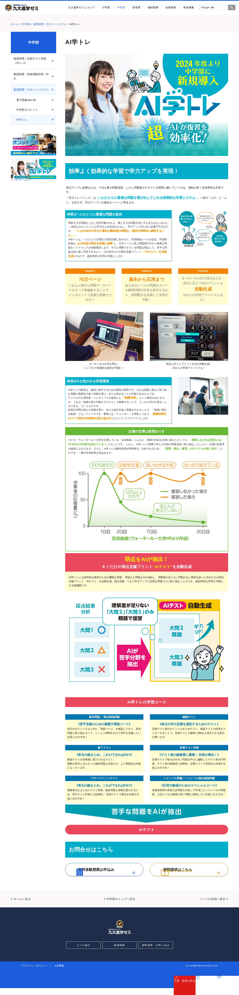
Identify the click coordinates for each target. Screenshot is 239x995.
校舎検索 (188, 7)
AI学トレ (21, 119)
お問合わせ (228, 987)
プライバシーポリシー (34, 972)
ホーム (14, 24)
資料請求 (206, 987)
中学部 (121, 7)
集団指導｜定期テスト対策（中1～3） (30, 60)
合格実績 (170, 7)
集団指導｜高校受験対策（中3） (31, 76)
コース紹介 (83, 952)
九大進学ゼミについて (81, 7)
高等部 (136, 7)
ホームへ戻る (22, 905)
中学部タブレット (27, 109)
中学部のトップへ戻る (121, 905)
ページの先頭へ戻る (212, 905)
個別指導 (153, 7)
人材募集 (59, 972)
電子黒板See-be (26, 99)
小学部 (106, 7)
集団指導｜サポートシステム (49, 24)
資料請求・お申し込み (156, 952)
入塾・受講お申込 (184, 987)
